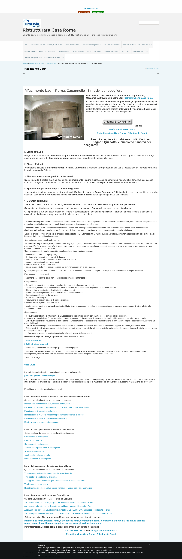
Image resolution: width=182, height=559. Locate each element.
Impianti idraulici (145, 45)
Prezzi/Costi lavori (54, 45)
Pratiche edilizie (30, 51)
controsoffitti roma (89, 521)
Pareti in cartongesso (33, 440)
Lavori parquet (63, 51)
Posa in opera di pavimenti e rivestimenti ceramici (45, 418)
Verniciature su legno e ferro (36, 484)
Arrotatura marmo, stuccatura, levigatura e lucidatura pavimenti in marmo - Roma (58, 503)
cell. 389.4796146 (73, 530)
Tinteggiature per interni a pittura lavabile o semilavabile (48, 473)
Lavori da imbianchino (111, 45)
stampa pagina (153, 68)
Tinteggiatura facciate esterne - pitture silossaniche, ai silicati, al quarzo (54, 481)
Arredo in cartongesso (34, 451)
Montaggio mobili (94, 51)
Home (26, 45)
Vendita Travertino (111, 51)
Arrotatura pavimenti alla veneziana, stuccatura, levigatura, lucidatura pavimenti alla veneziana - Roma (68, 513)
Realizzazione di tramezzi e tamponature (41, 422)
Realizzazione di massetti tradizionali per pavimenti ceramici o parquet (54, 415)
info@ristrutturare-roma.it (122, 129)
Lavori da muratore (72, 45)
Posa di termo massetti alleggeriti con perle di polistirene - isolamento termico (57, 407)
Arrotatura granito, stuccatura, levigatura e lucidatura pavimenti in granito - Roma (58, 506)
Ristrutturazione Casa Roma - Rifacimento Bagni (122, 133)
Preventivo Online (38, 45)
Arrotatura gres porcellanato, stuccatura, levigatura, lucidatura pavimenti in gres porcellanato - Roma (67, 510)
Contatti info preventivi (33, 58)
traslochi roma (51, 521)
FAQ (122, 51)
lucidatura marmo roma (113, 521)
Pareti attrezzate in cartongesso (37, 459)
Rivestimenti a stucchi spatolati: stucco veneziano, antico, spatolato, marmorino (58, 488)
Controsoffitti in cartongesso (36, 437)
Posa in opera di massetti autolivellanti (40, 411)
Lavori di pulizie (78, 51)
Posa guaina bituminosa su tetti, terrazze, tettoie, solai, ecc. (49, 404)
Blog (128, 51)
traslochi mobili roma (42, 523)
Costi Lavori (29, 365)
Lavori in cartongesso (91, 45)
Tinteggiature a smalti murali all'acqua (40, 477)
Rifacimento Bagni (51, 63)
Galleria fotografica (140, 51)
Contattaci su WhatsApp (54, 58)
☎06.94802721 (91, 9)
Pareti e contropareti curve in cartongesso (42, 448)
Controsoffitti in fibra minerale (37, 455)
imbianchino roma (33, 521)
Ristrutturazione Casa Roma (138, 98)
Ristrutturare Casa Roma (49, 30)
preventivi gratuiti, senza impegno (39, 376)
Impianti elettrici (129, 45)
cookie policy (107, 550)
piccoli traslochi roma (90, 523)
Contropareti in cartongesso (36, 444)
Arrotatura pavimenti (47, 51)
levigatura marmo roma (66, 523)
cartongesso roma (69, 521)
